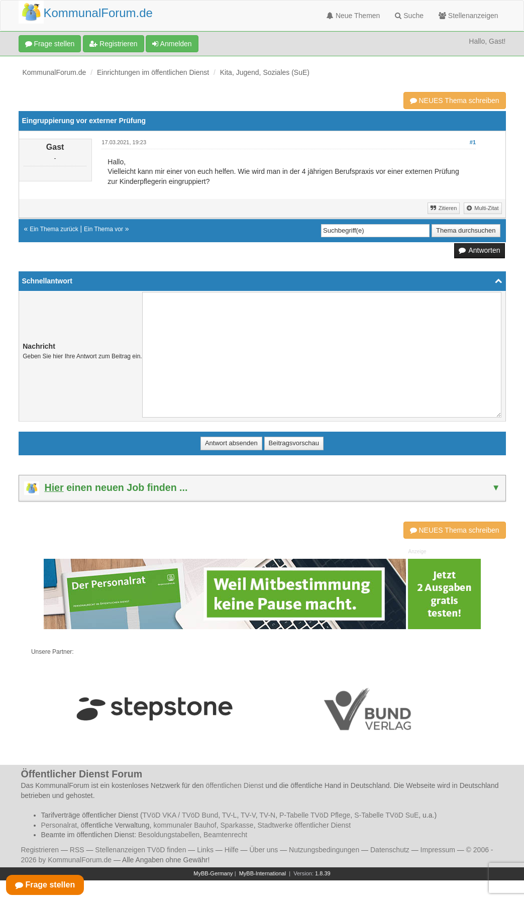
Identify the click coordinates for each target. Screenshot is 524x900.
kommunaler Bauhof (184, 825)
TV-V (248, 815)
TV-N (267, 815)
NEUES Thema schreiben (454, 100)
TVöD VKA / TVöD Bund (181, 815)
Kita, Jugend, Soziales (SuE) (264, 72)
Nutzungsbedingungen (324, 850)
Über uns (263, 850)
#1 (473, 142)
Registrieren (113, 44)
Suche (409, 16)
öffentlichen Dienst (235, 785)
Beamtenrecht (225, 835)
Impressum (438, 850)
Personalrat (59, 825)
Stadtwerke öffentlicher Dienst (304, 825)
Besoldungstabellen (168, 835)
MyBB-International (262, 873)
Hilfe (232, 850)
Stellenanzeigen (468, 16)
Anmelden (171, 44)
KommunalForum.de (54, 72)
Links (205, 850)
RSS (77, 850)
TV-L (229, 815)
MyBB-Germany (213, 873)
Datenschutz (389, 850)
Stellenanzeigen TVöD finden (140, 850)
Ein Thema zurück (54, 229)
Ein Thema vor (103, 229)
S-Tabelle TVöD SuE (386, 815)
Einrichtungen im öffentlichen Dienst (153, 72)
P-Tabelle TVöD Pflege (314, 815)
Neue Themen (353, 16)
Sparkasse (236, 825)
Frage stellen (50, 44)
